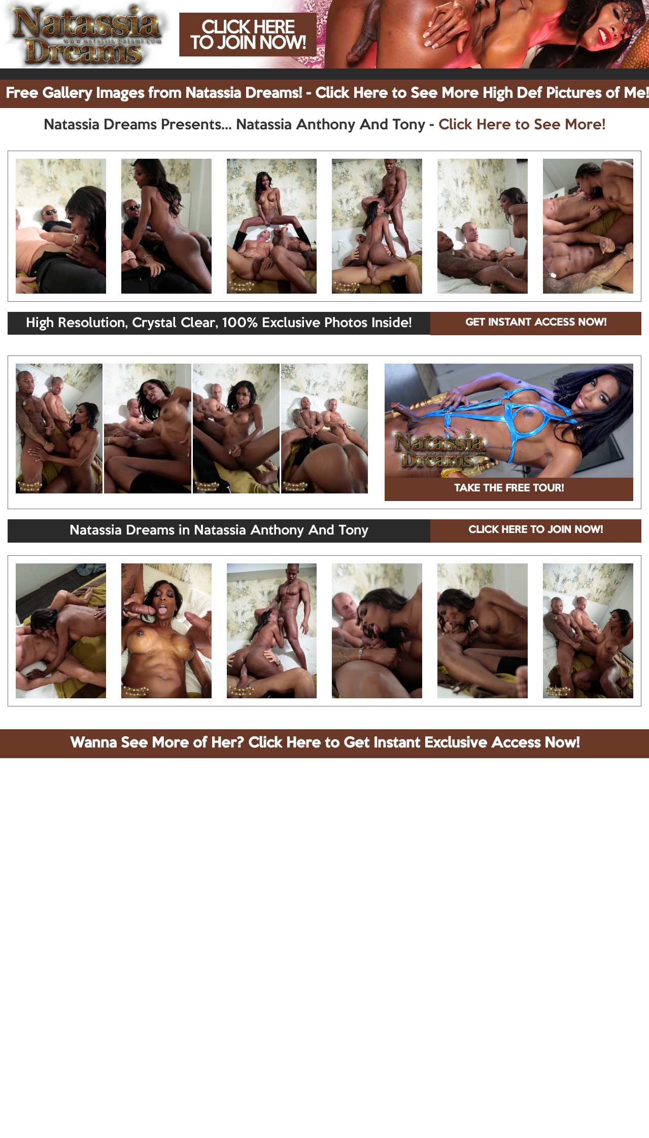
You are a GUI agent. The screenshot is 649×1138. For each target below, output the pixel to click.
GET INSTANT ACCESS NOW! (535, 323)
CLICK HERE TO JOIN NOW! (535, 530)
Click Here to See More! (521, 125)
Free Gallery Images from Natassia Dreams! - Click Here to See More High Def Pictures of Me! (327, 93)
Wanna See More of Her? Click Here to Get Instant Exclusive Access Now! (324, 743)
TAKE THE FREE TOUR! (509, 488)
